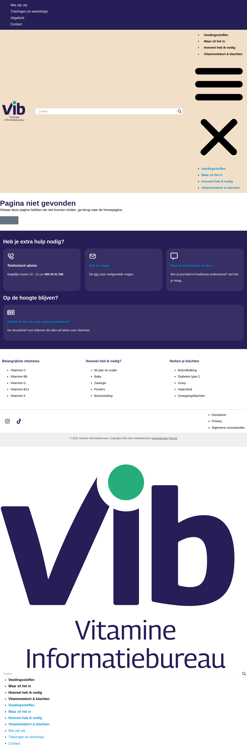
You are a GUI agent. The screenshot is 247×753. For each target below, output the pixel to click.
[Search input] (107, 111)
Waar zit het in (214, 41)
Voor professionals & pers (191, 265)
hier (96, 274)
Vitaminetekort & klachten (223, 54)
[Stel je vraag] (92, 256)
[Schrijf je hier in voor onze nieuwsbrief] (10, 312)
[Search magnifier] (179, 111)
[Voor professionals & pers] (174, 256)
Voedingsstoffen (216, 35)
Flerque (173, 438)
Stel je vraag (99, 265)
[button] (219, 111)
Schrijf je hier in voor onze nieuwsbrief (38, 321)
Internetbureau (160, 438)
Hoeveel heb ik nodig (219, 47)
